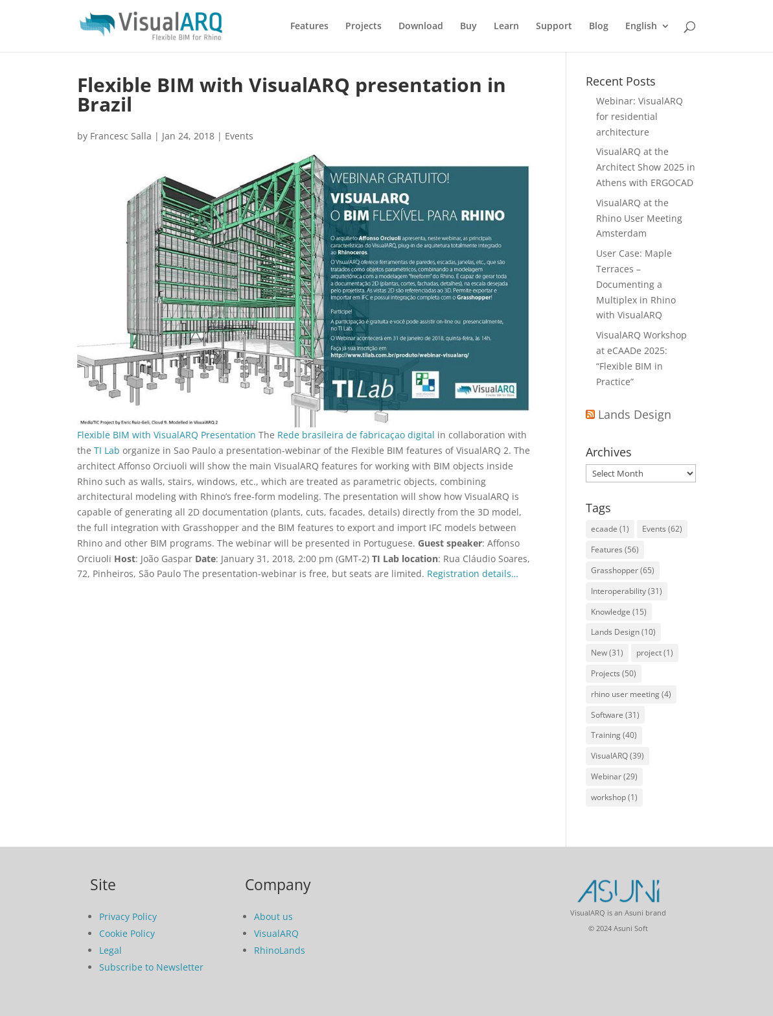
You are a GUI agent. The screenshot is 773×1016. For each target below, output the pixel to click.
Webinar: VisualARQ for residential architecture (639, 116)
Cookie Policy (127, 933)
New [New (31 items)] (607, 652)
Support (554, 26)
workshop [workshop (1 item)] (614, 797)
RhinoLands (279, 950)
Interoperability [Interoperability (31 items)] (626, 591)
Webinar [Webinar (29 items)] (614, 776)
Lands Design (634, 414)
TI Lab (107, 450)
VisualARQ (276, 933)
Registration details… (472, 573)
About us (273, 916)
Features (309, 26)
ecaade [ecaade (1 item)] (610, 528)
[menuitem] (647, 36)
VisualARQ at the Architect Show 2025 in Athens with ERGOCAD (645, 167)
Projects (363, 26)
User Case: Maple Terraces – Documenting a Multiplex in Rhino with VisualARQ (636, 284)
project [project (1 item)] (654, 652)
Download (420, 26)
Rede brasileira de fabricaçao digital (356, 435)
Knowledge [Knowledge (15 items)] (619, 611)
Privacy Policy (128, 916)
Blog (598, 26)
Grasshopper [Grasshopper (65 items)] (622, 570)
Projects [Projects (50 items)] (613, 673)
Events (239, 136)
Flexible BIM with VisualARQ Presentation (166, 435)
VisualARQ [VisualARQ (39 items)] (617, 755)
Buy (468, 26)
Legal (110, 950)
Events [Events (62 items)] (662, 528)
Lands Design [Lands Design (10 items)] (623, 631)
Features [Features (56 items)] (615, 549)
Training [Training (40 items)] (614, 734)
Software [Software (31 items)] (615, 714)
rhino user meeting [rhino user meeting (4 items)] (631, 694)
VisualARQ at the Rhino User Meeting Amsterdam (639, 218)
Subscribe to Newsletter (151, 967)
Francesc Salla (121, 136)
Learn (506, 26)
